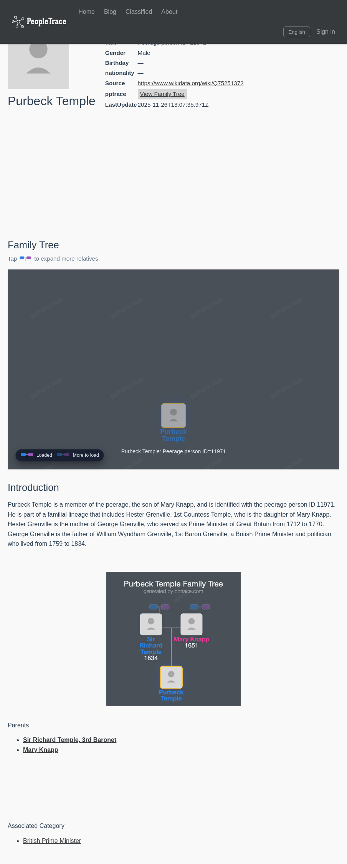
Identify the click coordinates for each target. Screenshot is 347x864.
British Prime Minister (52, 841)
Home (86, 11)
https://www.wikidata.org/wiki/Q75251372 (191, 83)
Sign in (325, 31)
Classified (139, 11)
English (296, 32)
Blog (110, 11)
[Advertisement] (274, 175)
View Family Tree (162, 94)
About (169, 11)
